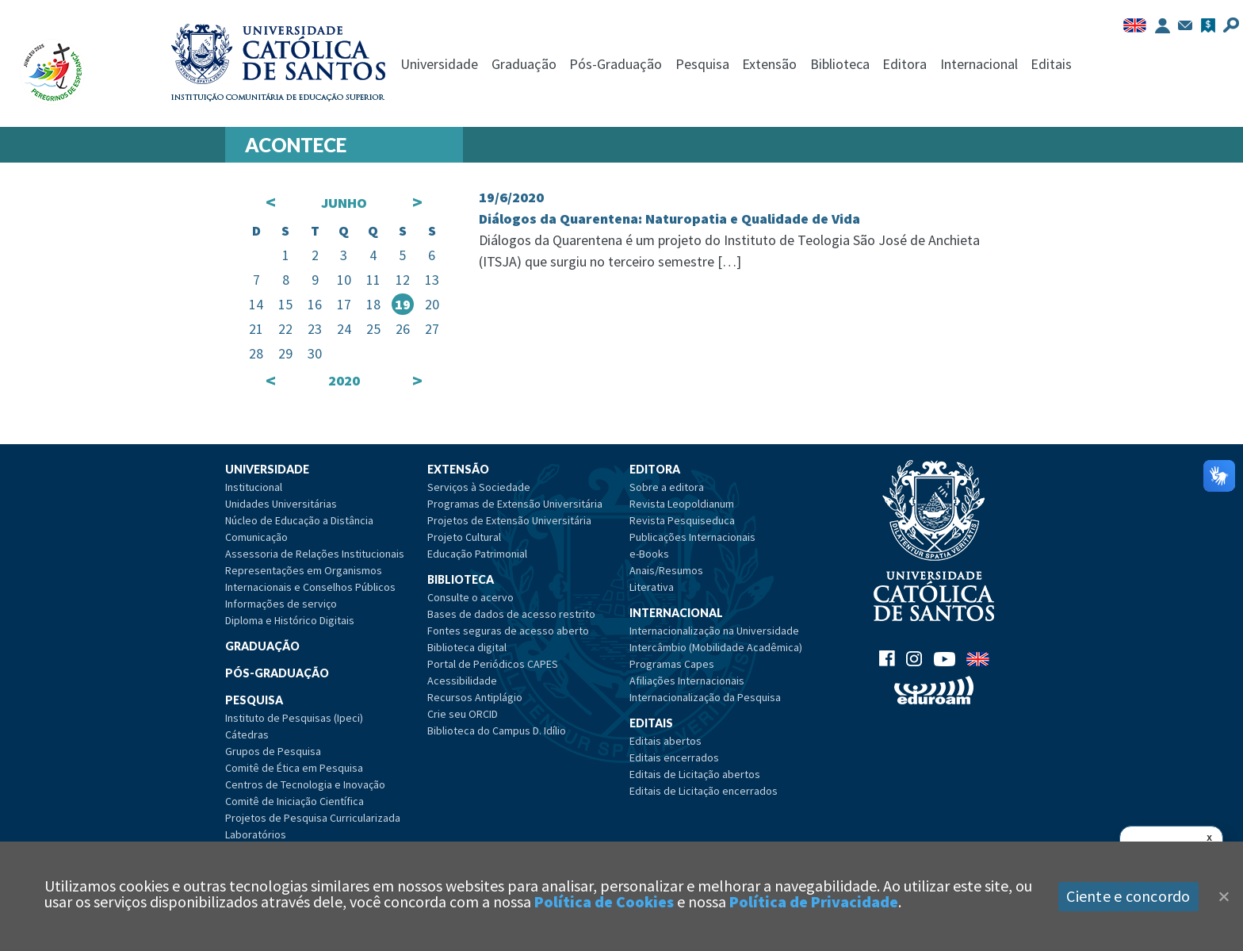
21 (256, 329)
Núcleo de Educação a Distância (299, 520)
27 (432, 329)
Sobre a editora (666, 487)
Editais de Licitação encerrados (703, 791)
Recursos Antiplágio (474, 697)
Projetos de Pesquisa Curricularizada (312, 818)
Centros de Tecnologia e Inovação (305, 784)
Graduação (523, 64)
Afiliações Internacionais (686, 680)
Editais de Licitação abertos (694, 774)
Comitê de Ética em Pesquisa (294, 768)
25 (373, 329)
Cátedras (247, 734)
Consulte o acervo (470, 597)
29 (285, 353)
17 (344, 304)
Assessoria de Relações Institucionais (314, 553)
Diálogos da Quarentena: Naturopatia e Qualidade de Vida (669, 218)
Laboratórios (255, 834)
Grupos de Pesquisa (273, 751)
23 (315, 329)
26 (403, 329)
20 (432, 304)
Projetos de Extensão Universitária (509, 520)
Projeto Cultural (464, 537)
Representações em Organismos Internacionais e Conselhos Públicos (310, 578)
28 (256, 353)
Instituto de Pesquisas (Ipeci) (294, 718)
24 (344, 329)
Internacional (979, 64)
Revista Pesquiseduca (682, 520)
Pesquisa (702, 64)
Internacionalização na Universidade (714, 630)
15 (285, 304)
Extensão (769, 64)
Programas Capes (671, 664)
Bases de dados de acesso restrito (511, 614)
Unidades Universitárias (281, 504)
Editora (904, 64)
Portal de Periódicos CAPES (492, 664)
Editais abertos (665, 741)
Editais (1051, 64)
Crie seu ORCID (462, 714)
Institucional (253, 487)
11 (373, 279)
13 (432, 279)
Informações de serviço (281, 603)
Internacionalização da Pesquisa (705, 697)
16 (315, 304)
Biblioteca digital (467, 647)
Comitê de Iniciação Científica (294, 801)
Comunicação (256, 537)
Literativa (651, 587)
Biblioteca (840, 64)
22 (285, 329)
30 (315, 353)
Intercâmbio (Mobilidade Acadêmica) (715, 647)
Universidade (439, 64)
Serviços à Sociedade (478, 487)
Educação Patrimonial (477, 553)
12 (403, 279)
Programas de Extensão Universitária (514, 504)
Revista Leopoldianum (681, 504)
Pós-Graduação (615, 64)
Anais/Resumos (666, 570)
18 (373, 304)
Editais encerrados (674, 757)
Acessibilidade (462, 680)
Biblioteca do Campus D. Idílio (496, 730)
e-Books (649, 553)
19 (403, 304)
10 (344, 279)
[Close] (1223, 896)
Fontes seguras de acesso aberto (508, 630)
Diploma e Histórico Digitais (289, 620)
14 (256, 304)
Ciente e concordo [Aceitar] (1128, 896)
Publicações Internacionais (692, 537)
